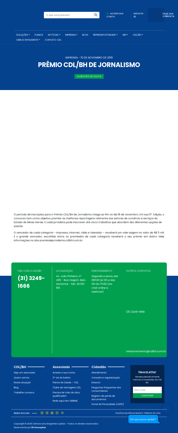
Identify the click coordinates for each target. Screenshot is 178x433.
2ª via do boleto (61, 376)
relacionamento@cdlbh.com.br (146, 350)
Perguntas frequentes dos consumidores (106, 388)
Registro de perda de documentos (103, 396)
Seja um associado (24, 371)
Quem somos (21, 376)
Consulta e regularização (106, 376)
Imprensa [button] (70, 34)
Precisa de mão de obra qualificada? (66, 393)
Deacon (96, 381)
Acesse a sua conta (64, 371)
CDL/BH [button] (137, 34)
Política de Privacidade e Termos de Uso (138, 412)
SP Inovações (38, 426)
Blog (85, 34)
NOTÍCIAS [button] (53, 34)
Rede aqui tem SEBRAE (65, 399)
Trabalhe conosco (24, 391)
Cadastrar (147, 394)
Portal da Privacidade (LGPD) (108, 403)
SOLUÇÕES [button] (22, 34)
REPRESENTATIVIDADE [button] (104, 34)
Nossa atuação (22, 381)
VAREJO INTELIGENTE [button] (27, 39)
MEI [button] (124, 34)
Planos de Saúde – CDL (65, 381)
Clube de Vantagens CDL (67, 386)
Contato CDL (53, 39)
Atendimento (99, 371)
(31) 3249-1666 (135, 311)
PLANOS (39, 34)
